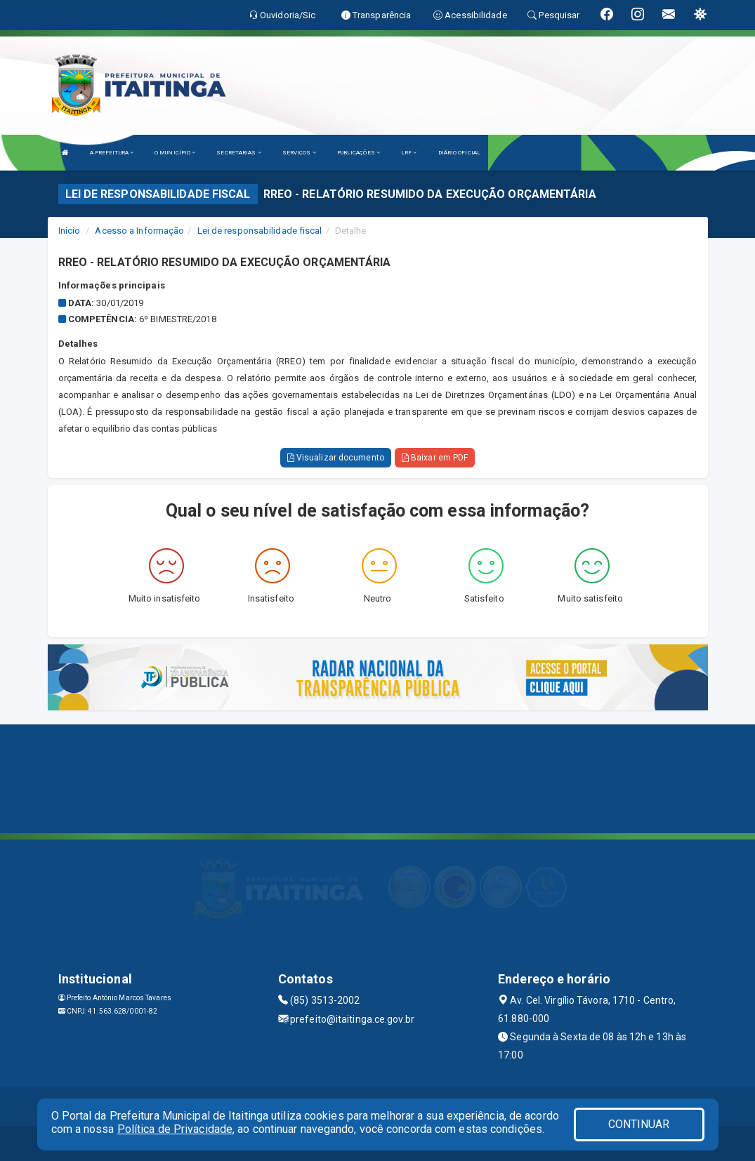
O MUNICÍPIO (175, 153)
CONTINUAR (639, 1124)
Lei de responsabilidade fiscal (259, 230)
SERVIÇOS (299, 153)
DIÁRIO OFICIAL (459, 153)
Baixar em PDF (435, 458)
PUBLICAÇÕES (358, 153)
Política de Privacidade (174, 1129)
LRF (409, 153)
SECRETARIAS (238, 153)
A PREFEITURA (111, 153)
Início (69, 230)
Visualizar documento (335, 458)
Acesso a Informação (139, 230)
